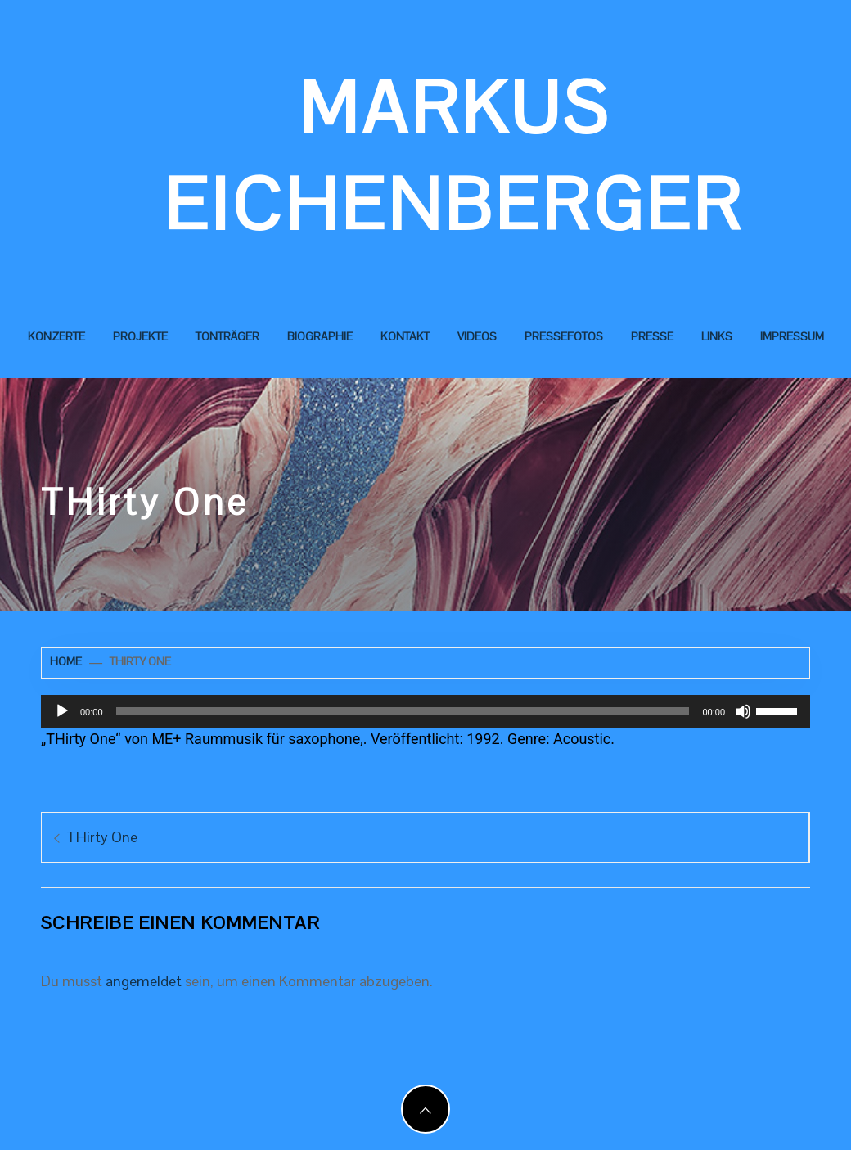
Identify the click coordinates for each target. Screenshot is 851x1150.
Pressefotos (564, 336)
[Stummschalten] (743, 711)
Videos (477, 336)
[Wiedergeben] (62, 711)
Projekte (140, 336)
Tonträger (227, 336)
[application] (425, 711)
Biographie (320, 336)
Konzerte (56, 336)
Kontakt (405, 336)
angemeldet (144, 981)
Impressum (792, 336)
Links (716, 336)
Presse (652, 336)
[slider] (403, 711)
